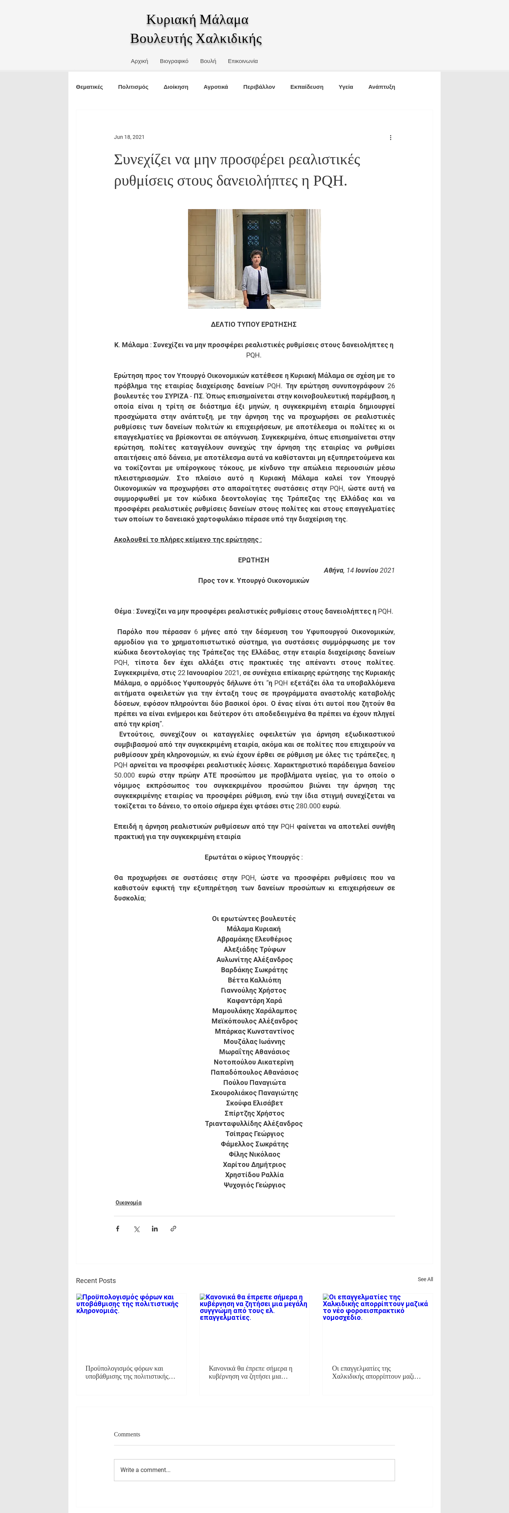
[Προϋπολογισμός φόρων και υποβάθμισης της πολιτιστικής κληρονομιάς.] (131, 1324)
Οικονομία (128, 1203)
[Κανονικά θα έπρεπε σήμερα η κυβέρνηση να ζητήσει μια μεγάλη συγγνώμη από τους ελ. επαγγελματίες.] (255, 1324)
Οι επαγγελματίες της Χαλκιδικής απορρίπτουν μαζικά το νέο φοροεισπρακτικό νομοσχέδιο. (376, 1373)
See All (425, 1279)
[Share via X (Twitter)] (136, 1228)
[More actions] (390, 137)
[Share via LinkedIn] (154, 1228)
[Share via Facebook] (117, 1228)
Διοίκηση (176, 87)
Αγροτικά (216, 87)
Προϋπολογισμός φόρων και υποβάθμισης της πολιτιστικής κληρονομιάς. (127, 1373)
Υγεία (346, 87)
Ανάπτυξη (381, 87)
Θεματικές (89, 87)
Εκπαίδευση (306, 87)
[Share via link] (173, 1228)
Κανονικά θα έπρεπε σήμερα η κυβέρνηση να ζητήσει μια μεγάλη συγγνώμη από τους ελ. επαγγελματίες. (251, 1373)
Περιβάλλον (259, 87)
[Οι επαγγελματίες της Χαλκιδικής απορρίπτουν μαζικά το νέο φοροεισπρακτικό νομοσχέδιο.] (378, 1324)
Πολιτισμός (133, 87)
